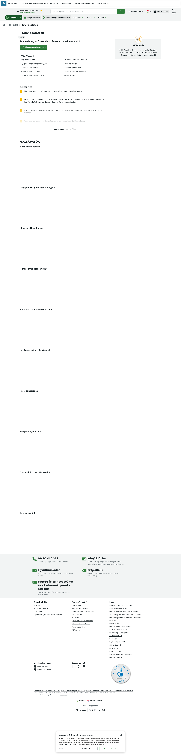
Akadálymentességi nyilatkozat (120, 720)
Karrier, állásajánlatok (117, 704)
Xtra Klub (37, 670)
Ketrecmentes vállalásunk (81, 689)
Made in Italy (76, 670)
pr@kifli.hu (95, 635)
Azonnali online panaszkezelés (83, 677)
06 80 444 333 (48, 623)
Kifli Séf (102, 18)
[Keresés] (121, 11)
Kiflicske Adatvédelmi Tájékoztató (121, 692)
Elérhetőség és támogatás (118, 698)
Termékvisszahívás (78, 692)
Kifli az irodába (77, 680)
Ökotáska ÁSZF (114, 689)
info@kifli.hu (96, 623)
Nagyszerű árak (32, 17)
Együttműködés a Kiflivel (118, 707)
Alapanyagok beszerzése (33, 112)
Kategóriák (13, 17)
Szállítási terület (115, 716)
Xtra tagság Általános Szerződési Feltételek (125, 680)
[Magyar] (149, 11)
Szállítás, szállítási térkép (118, 695)
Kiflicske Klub (38, 677)
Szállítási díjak (114, 713)
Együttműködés (49, 635)
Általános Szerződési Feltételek (120, 670)
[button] (161, 11)
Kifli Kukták (138, 111)
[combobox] (86, 11)
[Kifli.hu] (4, 25)
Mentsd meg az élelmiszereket (56, 17)
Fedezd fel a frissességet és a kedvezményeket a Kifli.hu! (55, 650)
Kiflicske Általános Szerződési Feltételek (123, 677)
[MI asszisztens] (136, 11)
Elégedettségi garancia (80, 674)
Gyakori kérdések (115, 701)
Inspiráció (78, 18)
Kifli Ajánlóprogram (116, 723)
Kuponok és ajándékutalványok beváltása (48, 680)
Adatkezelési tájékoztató (118, 674)
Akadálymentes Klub (41, 674)
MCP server (76, 695)
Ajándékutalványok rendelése (82, 686)
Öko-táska (75, 683)
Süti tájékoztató (115, 710)
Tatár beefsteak (32, 98)
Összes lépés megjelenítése (63, 194)
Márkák (91, 18)
